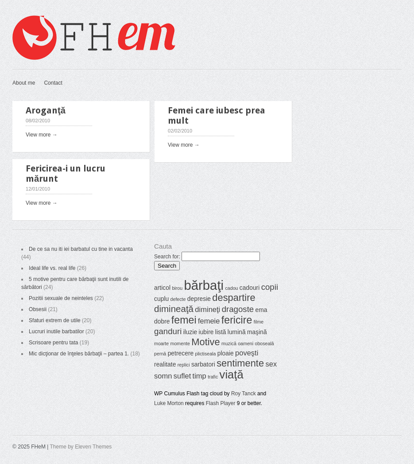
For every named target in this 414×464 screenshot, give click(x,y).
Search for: (167, 256)
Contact (53, 83)
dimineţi (207, 309)
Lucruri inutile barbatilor (56, 331)
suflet (182, 376)
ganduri (168, 331)
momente (180, 343)
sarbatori (203, 364)
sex (271, 364)
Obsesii (37, 309)
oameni (245, 343)
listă (220, 331)
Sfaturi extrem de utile (55, 320)
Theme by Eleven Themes (81, 447)
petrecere (181, 353)
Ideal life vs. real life (52, 268)
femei (184, 320)
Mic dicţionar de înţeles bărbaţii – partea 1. (79, 354)
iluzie (190, 331)
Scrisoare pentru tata (53, 342)
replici (184, 364)
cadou (231, 288)
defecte (178, 299)
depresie (199, 298)
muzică (228, 343)
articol (162, 287)
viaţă (232, 374)
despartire (233, 297)
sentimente (240, 363)
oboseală (264, 343)
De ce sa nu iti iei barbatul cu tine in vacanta (81, 249)
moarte (161, 343)
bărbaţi (204, 285)
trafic (213, 376)
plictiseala (205, 353)
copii (269, 287)
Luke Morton (169, 403)
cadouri (249, 287)
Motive (205, 341)
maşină (257, 331)
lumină (237, 331)
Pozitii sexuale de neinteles (61, 298)
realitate (165, 364)
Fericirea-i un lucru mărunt (65, 173)
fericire (236, 320)
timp (199, 376)
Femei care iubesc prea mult (216, 115)
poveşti (246, 353)
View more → (42, 135)
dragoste (238, 309)
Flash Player (221, 403)
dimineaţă (173, 309)
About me (23, 83)
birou (177, 288)
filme (259, 321)
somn (163, 376)
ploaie (225, 353)
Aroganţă (46, 110)
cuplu (161, 298)
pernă (160, 353)
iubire (206, 331)
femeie (209, 321)
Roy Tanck (243, 393)
